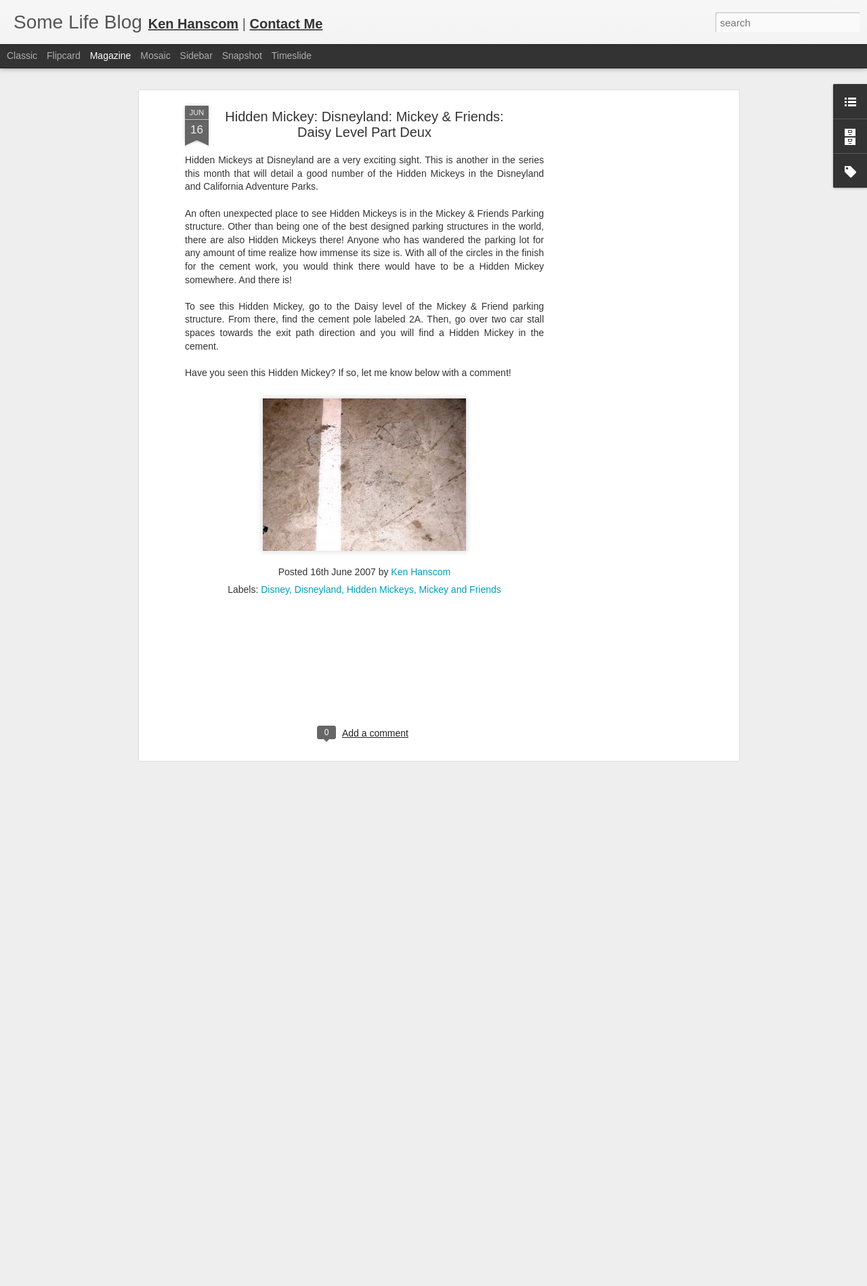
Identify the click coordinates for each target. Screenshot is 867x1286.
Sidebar (196, 55)
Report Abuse (515, 1278)
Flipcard (64, 55)
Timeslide (292, 55)
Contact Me (285, 23)
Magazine (110, 55)
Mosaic (155, 55)
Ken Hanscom (420, 512)
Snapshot (242, 55)
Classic (22, 55)
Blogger (475, 1278)
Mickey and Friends (460, 529)
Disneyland (318, 529)
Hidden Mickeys (380, 529)
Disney (275, 529)
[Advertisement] (618, 259)
